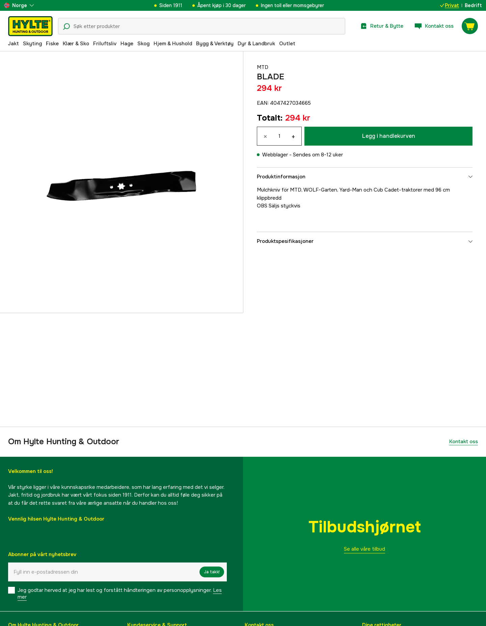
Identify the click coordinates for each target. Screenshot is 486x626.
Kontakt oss (463, 441)
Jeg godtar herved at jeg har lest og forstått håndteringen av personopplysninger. (120, 593)
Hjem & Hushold (173, 43)
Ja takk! (212, 572)
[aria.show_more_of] (19, 5)
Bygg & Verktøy (215, 43)
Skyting (32, 43)
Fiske (52, 43)
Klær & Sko (76, 43)
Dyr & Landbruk (256, 43)
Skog (143, 43)
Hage (126, 43)
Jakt (13, 43)
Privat (449, 5)
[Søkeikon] (66, 26)
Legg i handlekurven (388, 136)
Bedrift (473, 5)
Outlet (287, 43)
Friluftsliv (104, 43)
